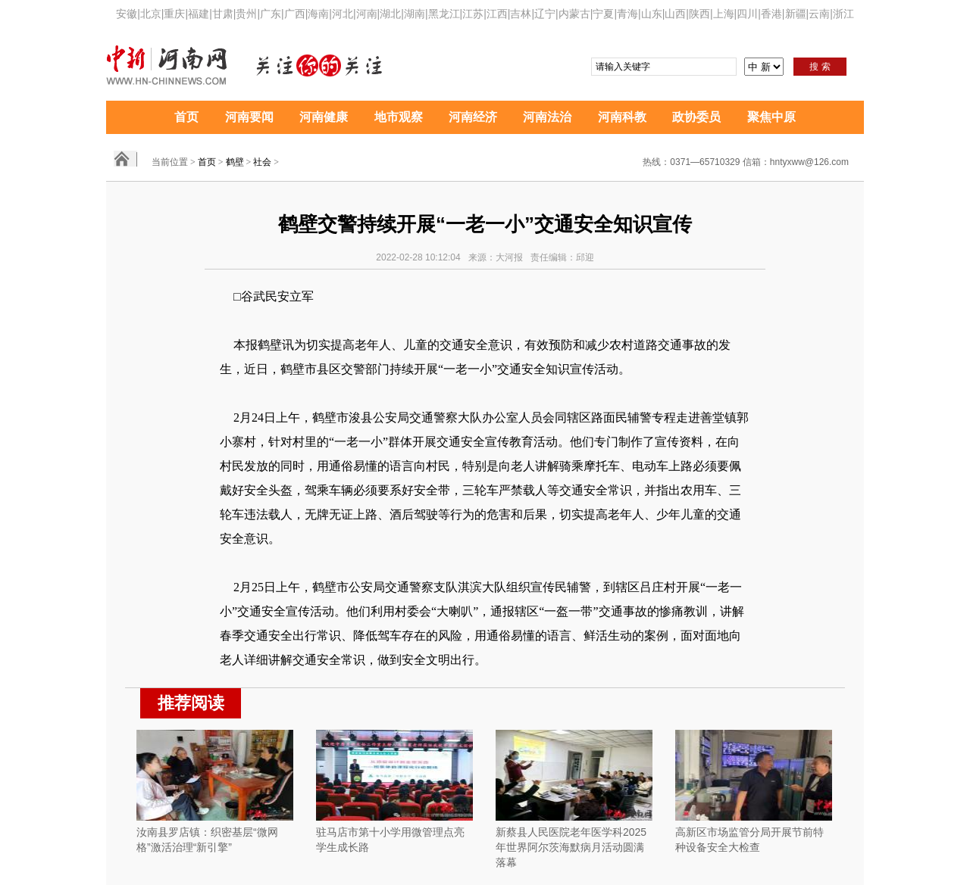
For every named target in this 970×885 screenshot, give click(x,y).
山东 (651, 14)
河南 (366, 14)
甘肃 (222, 14)
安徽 (126, 14)
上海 (723, 14)
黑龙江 (444, 14)
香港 (771, 14)
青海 (627, 14)
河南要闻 (249, 117)
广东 (270, 14)
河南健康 (323, 117)
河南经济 (473, 117)
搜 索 (819, 66)
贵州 (246, 14)
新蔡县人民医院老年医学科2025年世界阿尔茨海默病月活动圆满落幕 (571, 847)
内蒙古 (574, 14)
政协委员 (696, 117)
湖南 (414, 14)
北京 (150, 14)
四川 (747, 14)
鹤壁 (235, 162)
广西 (294, 14)
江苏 (472, 14)
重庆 (174, 14)
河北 (342, 14)
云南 (819, 14)
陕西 (699, 14)
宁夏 (603, 14)
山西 (675, 14)
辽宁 (544, 14)
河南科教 (622, 117)
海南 (318, 14)
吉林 (520, 14)
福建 (198, 14)
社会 (262, 162)
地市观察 (398, 117)
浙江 (843, 14)
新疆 (795, 14)
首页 (186, 117)
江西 (497, 14)
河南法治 (547, 117)
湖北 (390, 14)
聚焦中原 (771, 117)
